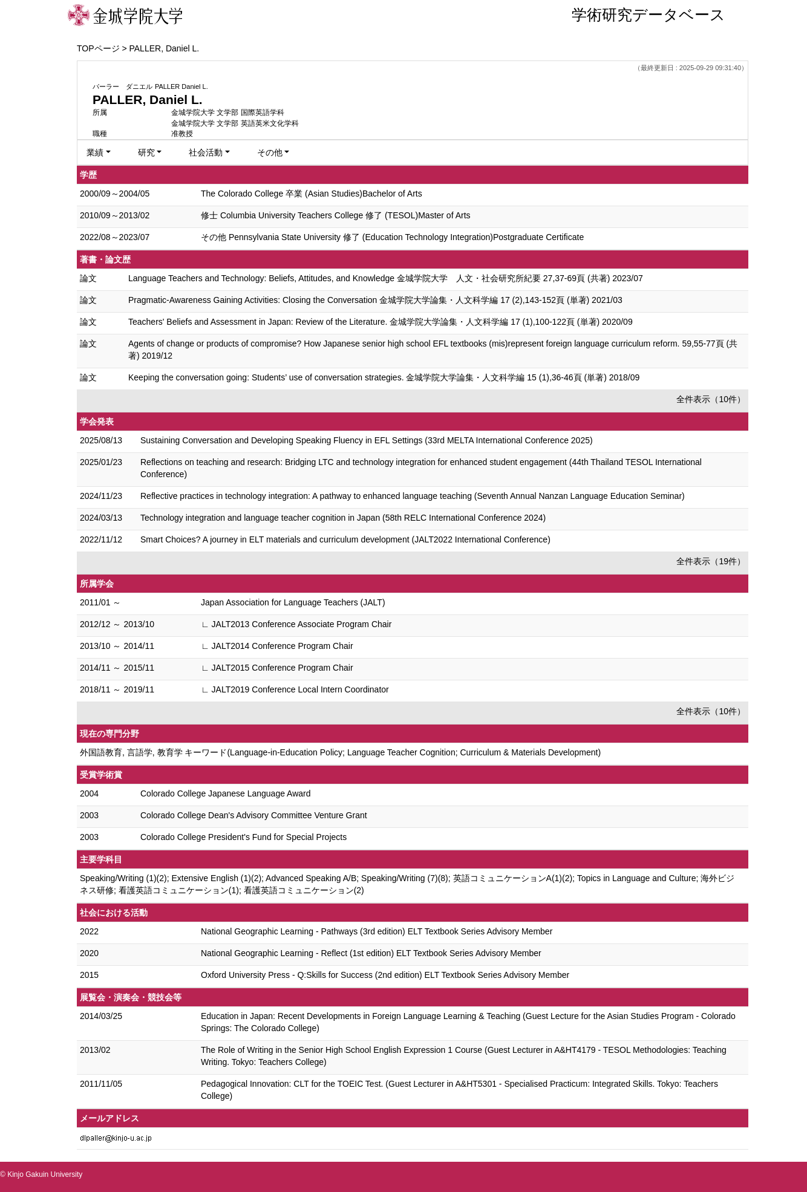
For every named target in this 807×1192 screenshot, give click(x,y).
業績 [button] (95, 152)
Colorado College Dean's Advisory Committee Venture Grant (253, 815)
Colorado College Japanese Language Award (225, 793)
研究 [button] (146, 152)
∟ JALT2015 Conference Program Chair (277, 668)
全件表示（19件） (710, 561)
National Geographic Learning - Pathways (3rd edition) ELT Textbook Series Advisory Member (376, 931)
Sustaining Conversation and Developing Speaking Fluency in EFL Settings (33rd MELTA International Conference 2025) (366, 440)
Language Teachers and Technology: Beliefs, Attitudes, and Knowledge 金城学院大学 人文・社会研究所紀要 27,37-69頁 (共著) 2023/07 (385, 278)
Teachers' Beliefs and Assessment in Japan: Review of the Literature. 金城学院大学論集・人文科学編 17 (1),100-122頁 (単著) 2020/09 (380, 322)
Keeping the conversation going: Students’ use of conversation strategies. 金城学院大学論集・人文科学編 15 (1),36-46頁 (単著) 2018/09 (383, 377)
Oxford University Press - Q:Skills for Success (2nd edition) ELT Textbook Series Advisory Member (385, 975)
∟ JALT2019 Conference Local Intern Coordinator (295, 689)
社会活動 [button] (206, 152)
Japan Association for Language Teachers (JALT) (293, 602)
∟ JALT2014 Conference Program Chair (277, 646)
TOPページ (98, 48)
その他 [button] (270, 152)
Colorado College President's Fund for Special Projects (243, 837)
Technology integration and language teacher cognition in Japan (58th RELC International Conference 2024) (343, 518)
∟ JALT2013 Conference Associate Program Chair (296, 624)
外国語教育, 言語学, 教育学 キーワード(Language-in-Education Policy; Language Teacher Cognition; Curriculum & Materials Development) (340, 752)
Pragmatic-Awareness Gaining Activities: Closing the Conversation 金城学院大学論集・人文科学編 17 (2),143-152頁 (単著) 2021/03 (375, 300)
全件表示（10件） (710, 399)
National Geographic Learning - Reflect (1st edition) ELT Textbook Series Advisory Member (371, 953)
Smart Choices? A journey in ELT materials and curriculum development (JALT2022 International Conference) (345, 539)
